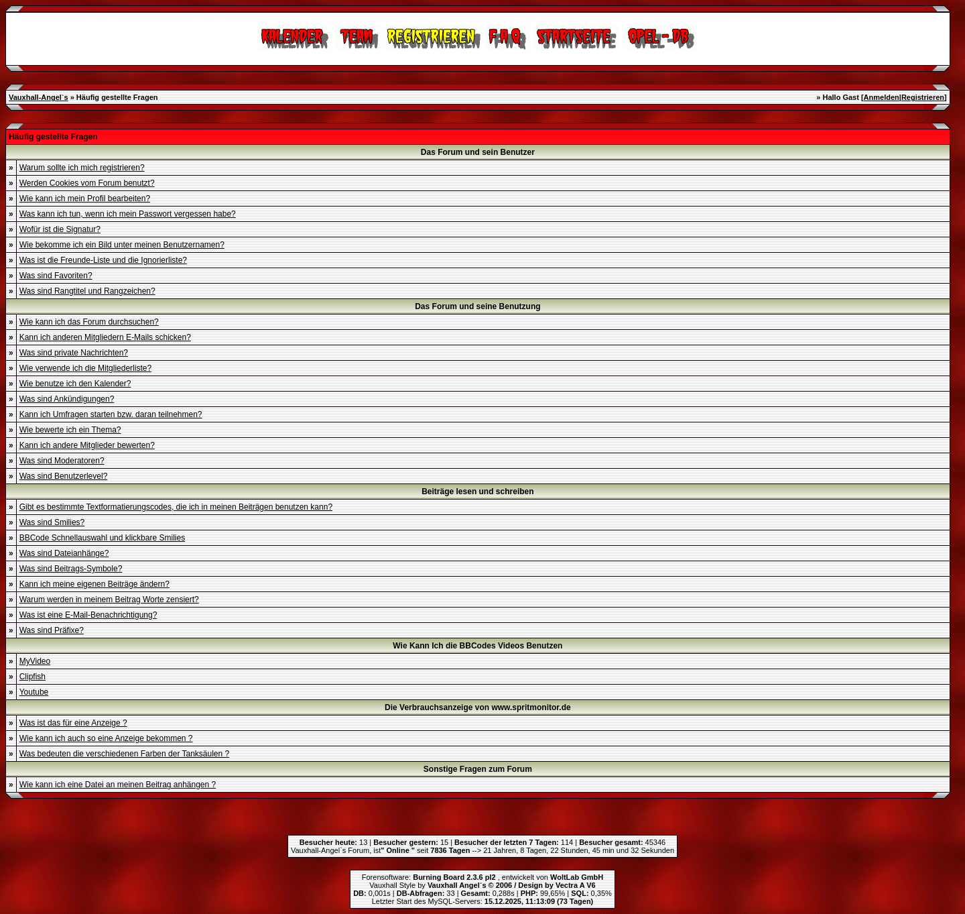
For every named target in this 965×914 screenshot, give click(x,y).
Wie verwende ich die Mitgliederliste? (85, 368)
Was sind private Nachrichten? (73, 352)
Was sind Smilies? (52, 522)
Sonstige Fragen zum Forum (478, 769)
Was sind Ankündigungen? (67, 399)
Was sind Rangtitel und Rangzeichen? (87, 291)
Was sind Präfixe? (51, 630)
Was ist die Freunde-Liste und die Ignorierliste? (103, 260)
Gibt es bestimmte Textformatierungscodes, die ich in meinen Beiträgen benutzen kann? (175, 507)
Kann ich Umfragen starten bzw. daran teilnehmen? (110, 414)
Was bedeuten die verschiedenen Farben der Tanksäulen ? (124, 753)
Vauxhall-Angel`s (38, 97)
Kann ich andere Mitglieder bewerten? (87, 445)
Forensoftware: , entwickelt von (482, 877)
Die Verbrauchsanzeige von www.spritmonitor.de (478, 707)
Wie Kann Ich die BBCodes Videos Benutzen (477, 645)
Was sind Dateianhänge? (64, 553)
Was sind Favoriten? (55, 275)
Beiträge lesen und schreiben (477, 491)
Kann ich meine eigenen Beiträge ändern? (94, 584)
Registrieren (922, 97)
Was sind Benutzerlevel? (63, 476)
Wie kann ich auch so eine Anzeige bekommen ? (106, 738)
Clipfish (32, 676)
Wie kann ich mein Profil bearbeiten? (84, 198)
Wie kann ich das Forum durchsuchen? (89, 322)
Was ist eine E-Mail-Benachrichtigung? (88, 615)
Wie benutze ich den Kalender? (75, 383)
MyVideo (34, 661)
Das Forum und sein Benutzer (478, 152)
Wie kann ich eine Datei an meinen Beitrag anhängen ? (117, 784)
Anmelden (881, 97)
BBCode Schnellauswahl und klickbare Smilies (102, 537)
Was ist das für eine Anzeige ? (73, 723)
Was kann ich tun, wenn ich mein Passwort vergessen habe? (127, 214)
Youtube (34, 692)
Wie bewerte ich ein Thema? (70, 430)
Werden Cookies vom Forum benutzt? (87, 183)
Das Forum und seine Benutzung (477, 306)
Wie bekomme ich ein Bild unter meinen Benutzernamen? (121, 244)
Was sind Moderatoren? (62, 460)
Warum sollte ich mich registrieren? (82, 167)
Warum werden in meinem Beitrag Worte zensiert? (109, 599)
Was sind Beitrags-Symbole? (71, 568)
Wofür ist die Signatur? (60, 229)
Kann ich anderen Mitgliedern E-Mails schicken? (105, 337)
